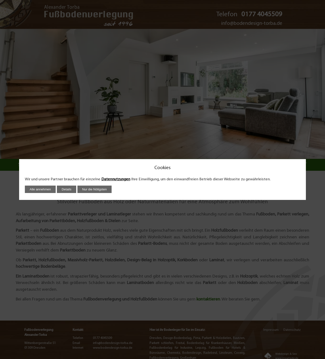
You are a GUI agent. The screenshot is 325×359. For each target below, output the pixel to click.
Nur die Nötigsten (94, 189)
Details (66, 189)
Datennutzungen (115, 179)
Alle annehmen (40, 189)
